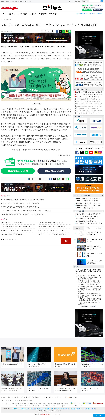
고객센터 (51, 397)
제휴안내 (58, 397)
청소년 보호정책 (36, 397)
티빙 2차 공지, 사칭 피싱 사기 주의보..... (88, 216)
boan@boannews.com (18, 145)
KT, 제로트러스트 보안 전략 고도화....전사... (52, 234)
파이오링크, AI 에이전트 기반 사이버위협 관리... (16, 230)
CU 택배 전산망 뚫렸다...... (88, 198)
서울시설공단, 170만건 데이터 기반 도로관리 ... (53, 226)
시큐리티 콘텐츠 (97, 13)
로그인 (2, 1)
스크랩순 (98, 228)
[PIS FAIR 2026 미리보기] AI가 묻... (12, 234)
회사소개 (3, 397)
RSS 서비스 (73, 397)
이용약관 (16, 397)
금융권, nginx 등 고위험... (87, 208)
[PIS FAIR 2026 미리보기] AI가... (86, 221)
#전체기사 (11, 14)
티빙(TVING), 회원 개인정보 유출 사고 (88, 99)
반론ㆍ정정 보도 (99, 415)
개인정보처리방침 (25, 397)
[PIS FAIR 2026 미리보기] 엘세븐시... (13, 222)
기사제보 (14, 1)
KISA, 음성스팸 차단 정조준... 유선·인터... (51, 222)
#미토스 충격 (53, 14)
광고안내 (10, 397)
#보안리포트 (42, 14)
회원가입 (8, 1)
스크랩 (20, 1)
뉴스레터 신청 (27, 1)
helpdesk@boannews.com (82, 406)
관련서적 (64, 397)
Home (2, 19)
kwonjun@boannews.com (53, 410)
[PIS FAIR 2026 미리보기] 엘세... (86, 218)
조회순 (78, 228)
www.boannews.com (35, 150)
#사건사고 (32, 14)
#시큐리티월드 (22, 14)
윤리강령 (44, 397)
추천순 (89, 228)
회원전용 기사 (83, 13)
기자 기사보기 (64, 155)
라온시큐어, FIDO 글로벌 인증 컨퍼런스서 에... (16, 226)
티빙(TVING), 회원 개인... (87, 200)
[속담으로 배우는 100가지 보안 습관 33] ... (51, 230)
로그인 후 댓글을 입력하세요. (31, 241)
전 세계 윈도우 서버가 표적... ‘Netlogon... (88, 96)
